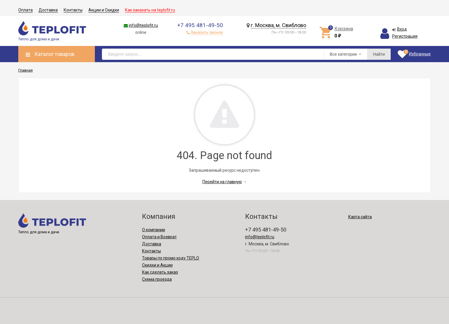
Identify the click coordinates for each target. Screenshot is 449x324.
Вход (402, 29)
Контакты (73, 10)
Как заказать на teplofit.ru (150, 10)
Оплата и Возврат (159, 236)
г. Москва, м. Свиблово (278, 25)
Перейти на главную (222, 181)
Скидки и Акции (157, 265)
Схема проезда (157, 279)
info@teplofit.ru (143, 25)
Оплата (25, 10)
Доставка (48, 10)
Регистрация (404, 36)
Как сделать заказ (160, 272)
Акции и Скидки (103, 10)
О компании (153, 229)
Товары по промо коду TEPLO (170, 258)
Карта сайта (360, 216)
